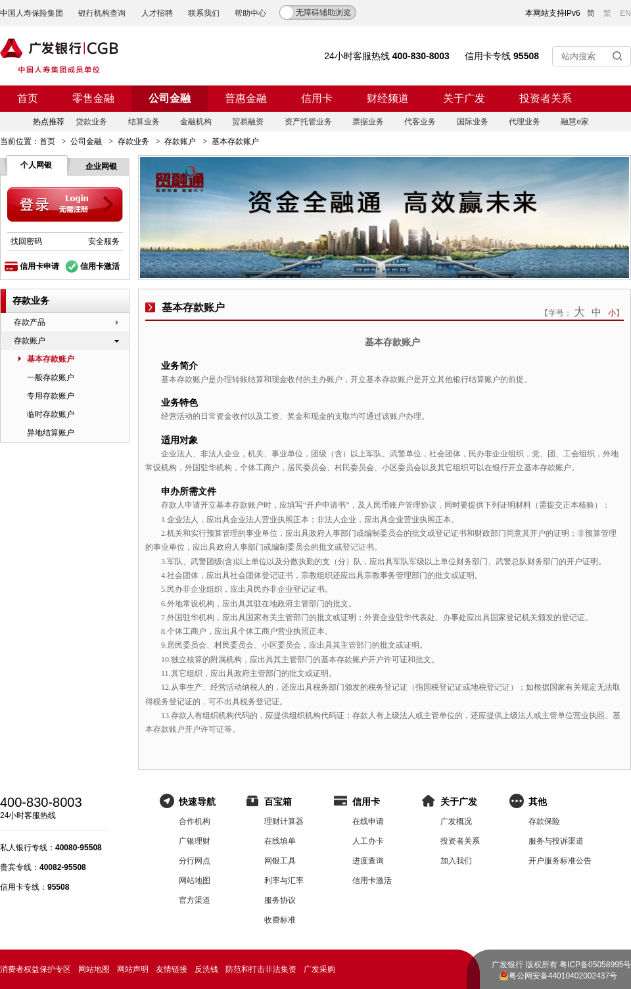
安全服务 (104, 241)
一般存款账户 (50, 377)
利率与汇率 (284, 880)
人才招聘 (157, 13)
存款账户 (180, 141)
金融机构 (196, 121)
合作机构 (194, 821)
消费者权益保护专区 (35, 969)
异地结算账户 (50, 432)
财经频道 (388, 98)
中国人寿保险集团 (31, 13)
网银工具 (280, 860)
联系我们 (204, 13)
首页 (27, 98)
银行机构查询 (102, 13)
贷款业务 (91, 121)
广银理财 (194, 841)
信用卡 (317, 98)
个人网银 (36, 165)
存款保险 (544, 821)
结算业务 (144, 121)
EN (625, 13)
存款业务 (133, 141)
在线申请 (368, 821)
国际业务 (472, 121)
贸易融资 (248, 121)
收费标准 (280, 920)
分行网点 (194, 860)
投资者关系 (545, 98)
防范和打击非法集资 (260, 969)
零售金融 (93, 98)
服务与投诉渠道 (556, 841)
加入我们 (456, 860)
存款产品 (29, 322)
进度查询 (368, 860)
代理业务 (524, 121)
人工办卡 (368, 841)
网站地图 (194, 880)
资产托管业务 (308, 121)
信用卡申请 (39, 266)
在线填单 (280, 841)
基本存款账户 (50, 359)
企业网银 (101, 166)
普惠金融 (246, 98)
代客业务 (420, 121)
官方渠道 (194, 900)
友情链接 (171, 969)
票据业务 (368, 121)
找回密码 (26, 241)
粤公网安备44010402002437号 (563, 975)
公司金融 (170, 98)
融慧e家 (575, 121)
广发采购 (319, 969)
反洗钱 (206, 969)
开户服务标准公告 (560, 860)
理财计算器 (284, 821)
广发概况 (456, 821)
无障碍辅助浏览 (323, 12)
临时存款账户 (50, 414)
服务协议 (280, 900)
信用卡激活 (100, 266)
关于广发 (464, 98)
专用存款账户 (50, 395)
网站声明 (133, 969)
